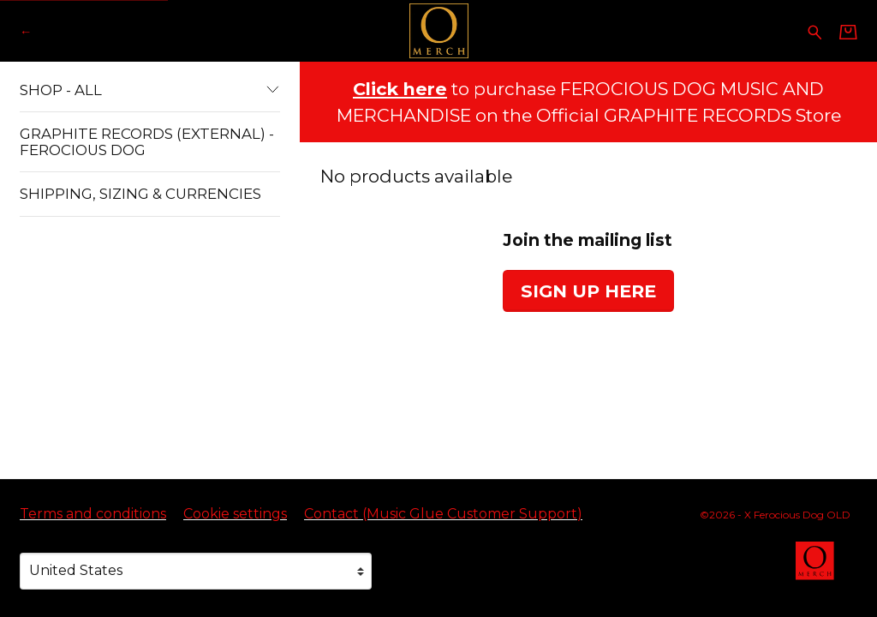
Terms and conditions (93, 514)
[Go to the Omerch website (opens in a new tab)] (823, 569)
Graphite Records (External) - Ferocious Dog (147, 141)
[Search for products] (815, 30)
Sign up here (588, 291)
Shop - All (150, 90)
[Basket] (848, 31)
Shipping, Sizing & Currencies (140, 193)
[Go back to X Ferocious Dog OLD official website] (26, 31)
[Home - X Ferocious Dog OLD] (438, 30)
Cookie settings (235, 514)
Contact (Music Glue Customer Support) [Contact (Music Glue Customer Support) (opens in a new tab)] (443, 514)
